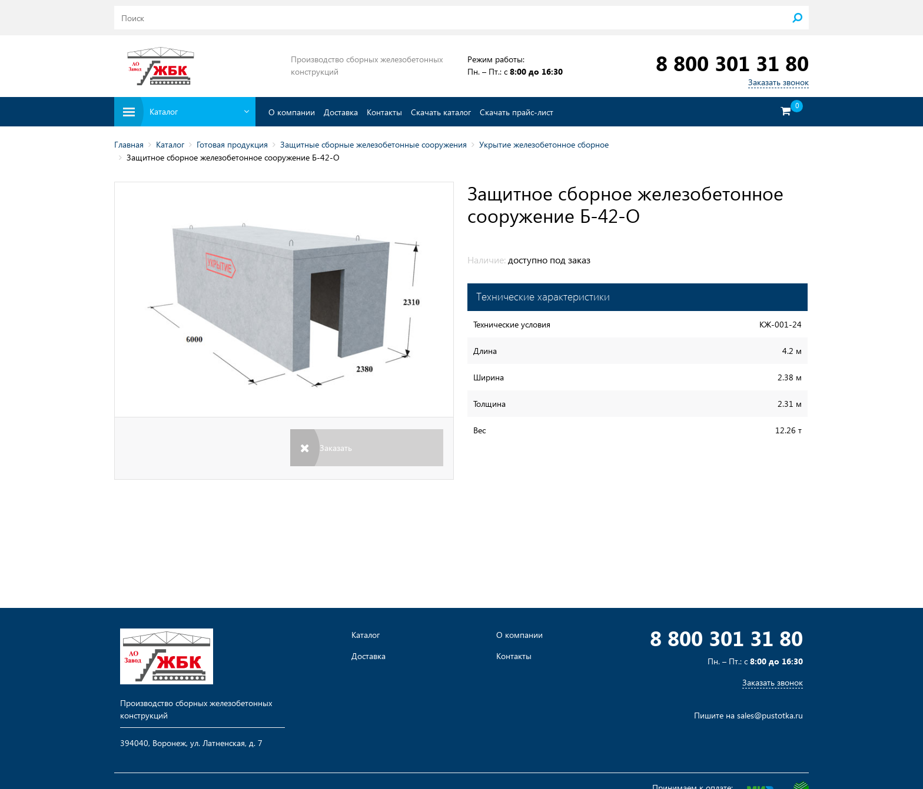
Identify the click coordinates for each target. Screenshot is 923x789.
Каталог (170, 144)
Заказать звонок (778, 82)
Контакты (384, 112)
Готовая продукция (232, 144)
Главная (129, 144)
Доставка (341, 112)
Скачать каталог (441, 112)
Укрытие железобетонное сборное (544, 144)
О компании (291, 112)
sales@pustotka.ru (770, 715)
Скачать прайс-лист (516, 112)
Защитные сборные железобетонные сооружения (373, 144)
